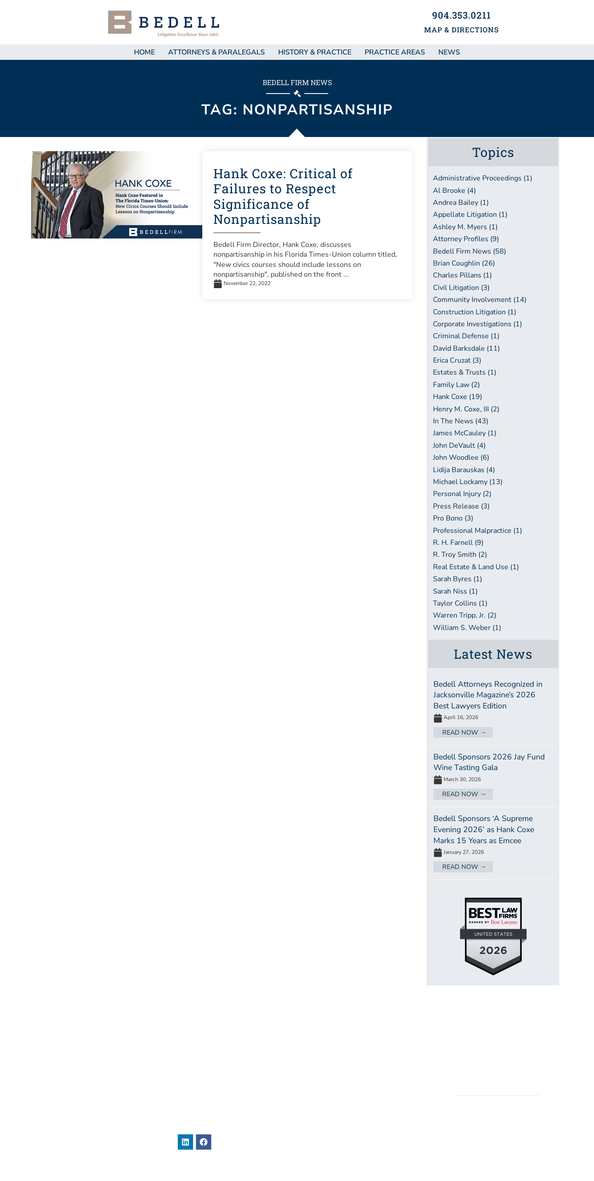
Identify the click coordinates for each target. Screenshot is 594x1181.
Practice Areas (395, 52)
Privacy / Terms (496, 1054)
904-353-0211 (226, 1085)
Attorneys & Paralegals (216, 52)
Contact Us (338, 1108)
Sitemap (496, 1024)
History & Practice (314, 52)
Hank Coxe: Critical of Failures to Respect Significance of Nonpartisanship (283, 196)
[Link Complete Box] (493, 709)
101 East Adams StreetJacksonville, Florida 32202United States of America (221, 1058)
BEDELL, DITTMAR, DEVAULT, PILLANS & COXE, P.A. (496, 1130)
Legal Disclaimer (497, 1039)
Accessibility (497, 1069)
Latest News (493, 653)
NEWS (449, 52)
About (327, 1058)
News (326, 1024)
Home (144, 52)
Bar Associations (349, 1091)
